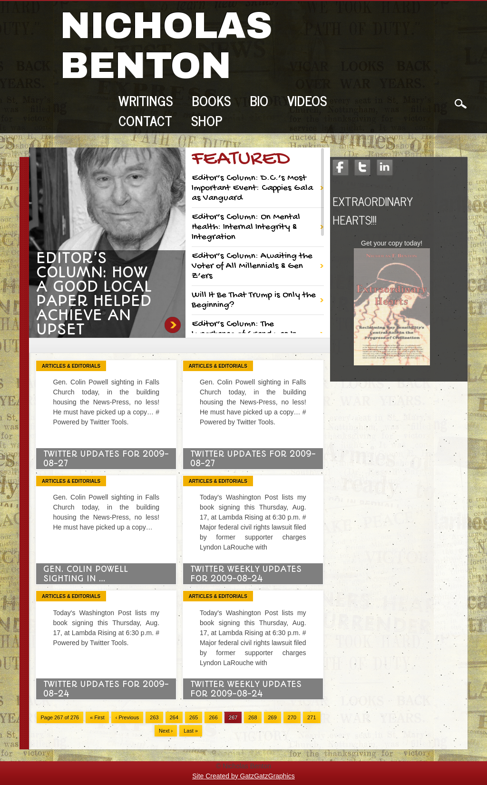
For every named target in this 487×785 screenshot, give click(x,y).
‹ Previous (127, 717)
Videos (307, 102)
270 (292, 717)
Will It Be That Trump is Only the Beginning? (254, 300)
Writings (145, 102)
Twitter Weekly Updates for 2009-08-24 (246, 573)
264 (174, 717)
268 (252, 717)
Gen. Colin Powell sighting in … (85, 573)
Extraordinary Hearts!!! (372, 210)
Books (211, 102)
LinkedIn (384, 167)
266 (213, 717)
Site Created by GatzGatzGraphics (243, 776)
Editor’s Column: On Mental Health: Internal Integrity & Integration (246, 227)
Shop (207, 122)
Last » (191, 731)
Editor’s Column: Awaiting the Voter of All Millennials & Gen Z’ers (252, 266)
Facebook (340, 167)
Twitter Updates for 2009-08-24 (106, 688)
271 (311, 717)
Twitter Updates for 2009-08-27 (106, 458)
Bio (259, 102)
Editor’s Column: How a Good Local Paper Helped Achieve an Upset (94, 294)
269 (272, 717)
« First (97, 717)
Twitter (362, 167)
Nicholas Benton (166, 46)
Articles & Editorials (71, 366)
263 (154, 717)
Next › (166, 731)
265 (193, 717)
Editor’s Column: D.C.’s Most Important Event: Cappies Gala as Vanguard (252, 188)
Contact (145, 122)
